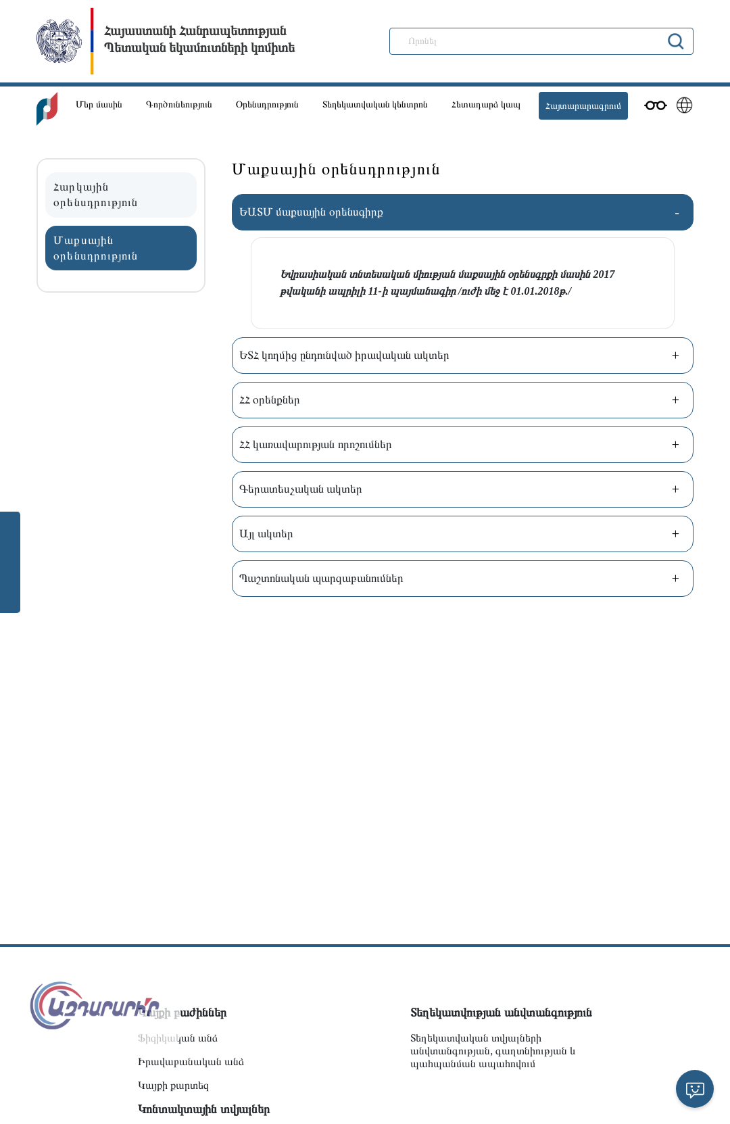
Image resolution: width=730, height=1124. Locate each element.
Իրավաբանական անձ (191, 1061)
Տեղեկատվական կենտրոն (375, 104)
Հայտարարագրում (583, 106)
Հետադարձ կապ (486, 104)
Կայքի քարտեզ (173, 1085)
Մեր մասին (99, 104)
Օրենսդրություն (267, 104)
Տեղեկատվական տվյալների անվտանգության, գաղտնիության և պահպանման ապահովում (493, 1050)
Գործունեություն (179, 104)
